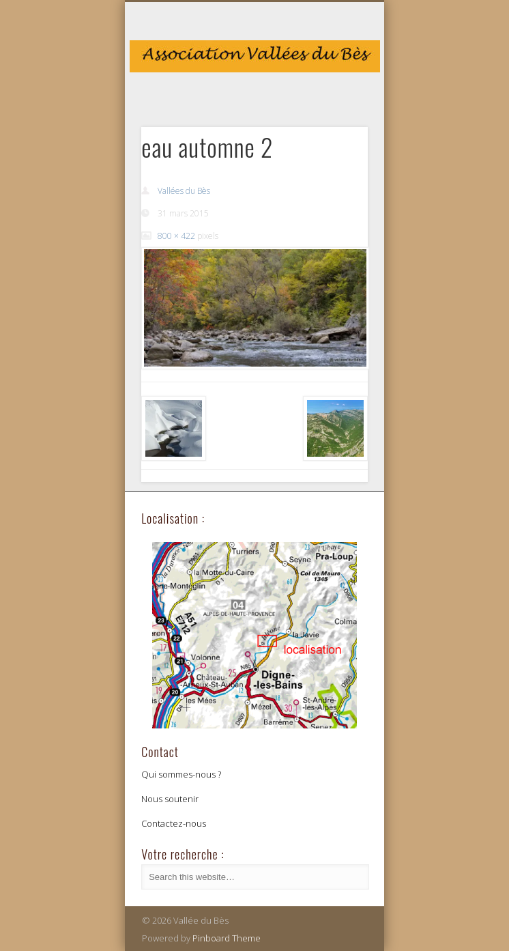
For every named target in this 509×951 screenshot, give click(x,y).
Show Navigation (334, 122)
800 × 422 (176, 236)
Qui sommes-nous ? (181, 774)
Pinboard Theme (226, 938)
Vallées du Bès (184, 191)
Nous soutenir (170, 799)
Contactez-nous (173, 823)
